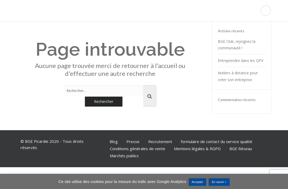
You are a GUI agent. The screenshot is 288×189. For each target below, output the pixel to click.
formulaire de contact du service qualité (216, 141)
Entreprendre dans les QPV (240, 60)
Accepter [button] (197, 181)
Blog (114, 141)
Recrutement (160, 141)
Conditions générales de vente (137, 148)
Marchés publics (124, 155)
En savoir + (219, 181)
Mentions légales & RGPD (197, 148)
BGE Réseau (240, 148)
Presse (133, 141)
